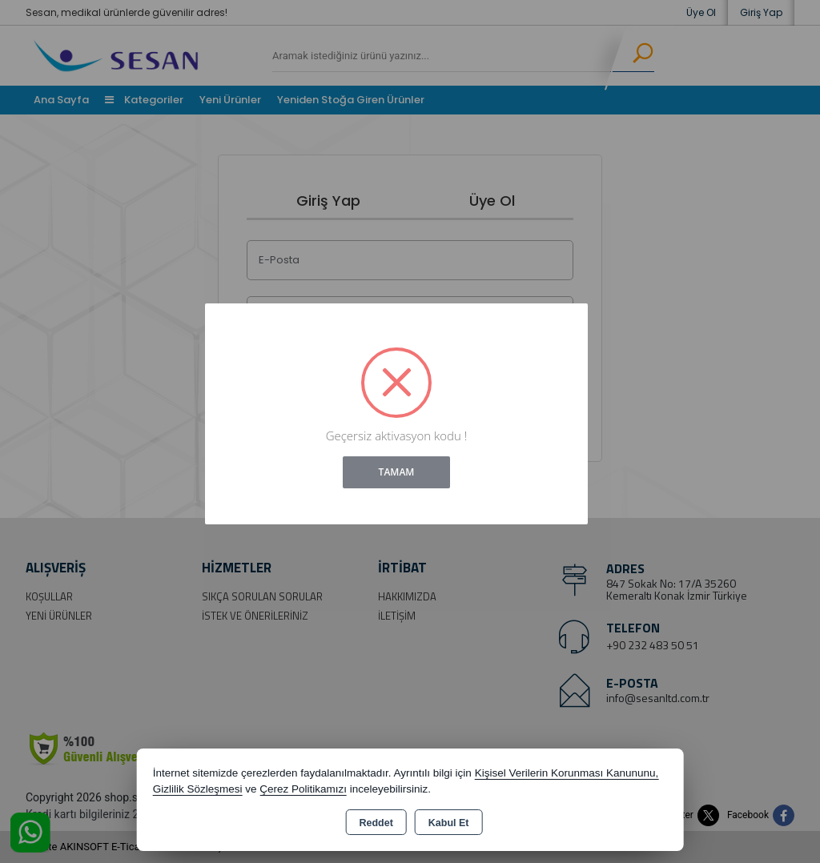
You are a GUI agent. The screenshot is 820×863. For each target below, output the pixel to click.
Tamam (397, 472)
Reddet (375, 823)
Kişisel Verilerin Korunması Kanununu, (567, 773)
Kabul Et (448, 823)
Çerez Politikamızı (303, 789)
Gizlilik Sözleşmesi (198, 789)
